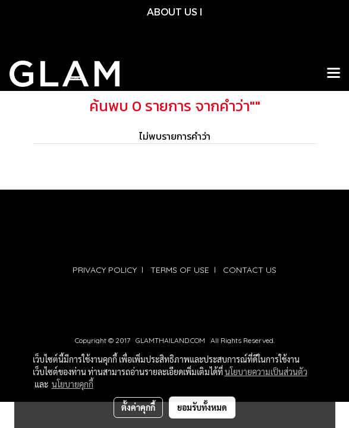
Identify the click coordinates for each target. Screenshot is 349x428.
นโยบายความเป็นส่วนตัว (266, 371)
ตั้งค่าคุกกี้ (138, 407)
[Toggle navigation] (333, 74)
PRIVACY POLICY (105, 270)
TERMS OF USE (179, 270)
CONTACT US (249, 270)
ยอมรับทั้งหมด (202, 407)
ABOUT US (172, 11)
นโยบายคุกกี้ (72, 384)
